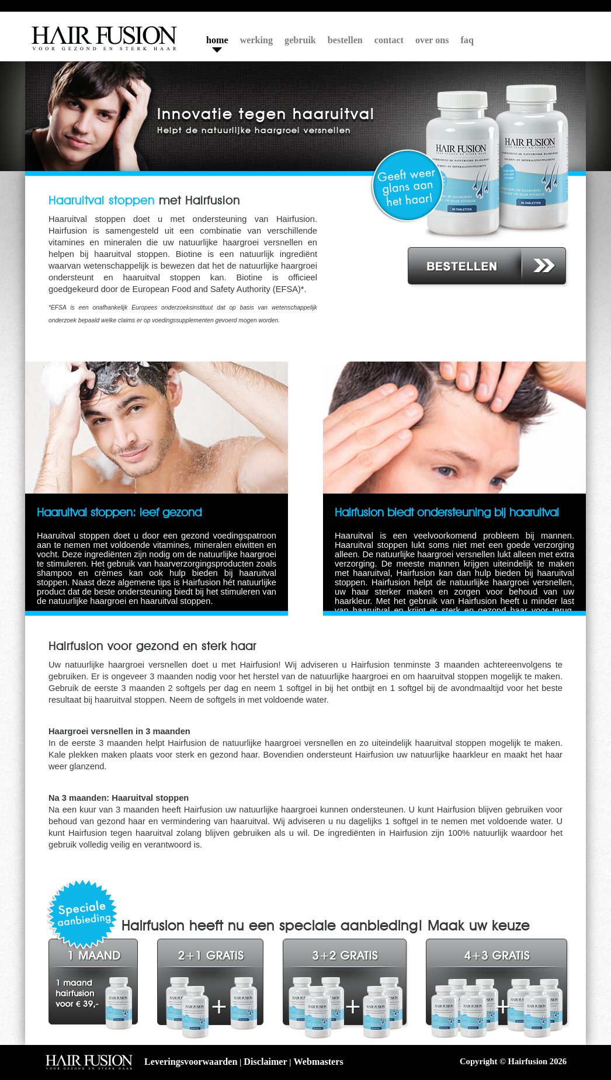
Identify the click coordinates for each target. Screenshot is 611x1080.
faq (467, 40)
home (217, 40)
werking (256, 40)
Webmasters (318, 1062)
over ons (432, 40)
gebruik (300, 40)
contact (389, 40)
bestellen (345, 40)
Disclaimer (265, 1062)
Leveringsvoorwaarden (190, 1062)
